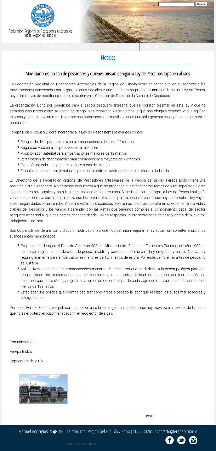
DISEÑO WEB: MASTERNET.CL (83, 444)
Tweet (149, 415)
